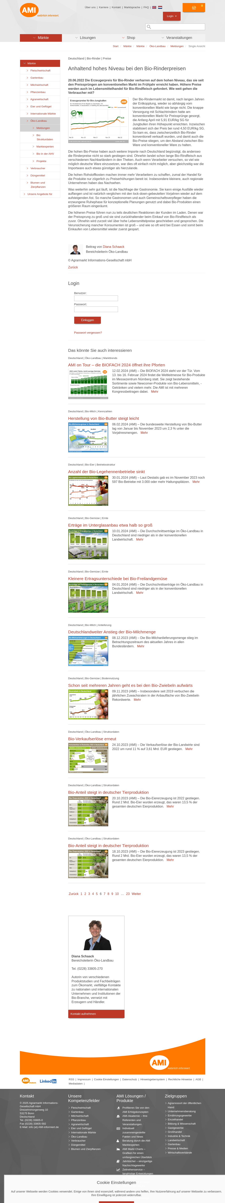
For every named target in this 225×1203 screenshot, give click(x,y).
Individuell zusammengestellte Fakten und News (132, 1132)
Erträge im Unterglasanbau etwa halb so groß (110, 525)
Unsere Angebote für (37, 194)
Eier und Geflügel (39, 106)
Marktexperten (43, 146)
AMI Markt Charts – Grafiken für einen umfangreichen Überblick (136, 1153)
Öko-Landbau (36, 120)
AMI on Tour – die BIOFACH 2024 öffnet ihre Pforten (116, 365)
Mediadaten (76, 1083)
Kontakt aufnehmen (83, 1013)
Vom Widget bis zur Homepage (132, 1188)
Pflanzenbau (36, 92)
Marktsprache (132, 7)
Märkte (29, 63)
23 (128, 894)
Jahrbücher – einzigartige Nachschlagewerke (136, 1163)
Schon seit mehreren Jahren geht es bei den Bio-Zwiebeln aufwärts (130, 685)
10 (117, 894)
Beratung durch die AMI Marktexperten (135, 1142)
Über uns (90, 7)
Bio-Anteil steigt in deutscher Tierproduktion (108, 792)
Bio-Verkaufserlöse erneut (92, 738)
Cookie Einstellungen (106, 1079)
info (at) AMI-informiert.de (44, 1127)
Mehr (153, 391)
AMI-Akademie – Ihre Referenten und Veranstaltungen (133, 1120)
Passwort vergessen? (88, 332)
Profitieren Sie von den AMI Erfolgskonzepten (134, 1109)
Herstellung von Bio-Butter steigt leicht (103, 418)
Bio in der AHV (43, 153)
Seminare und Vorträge (135, 1182)
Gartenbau (34, 77)
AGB (198, 1079)
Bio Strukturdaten (42, 137)
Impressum (84, 1079)
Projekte (39, 161)
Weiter (136, 894)
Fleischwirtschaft (38, 70)
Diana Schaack (113, 246)
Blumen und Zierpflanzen (36, 184)
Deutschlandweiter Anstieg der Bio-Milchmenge (112, 632)
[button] (41, 38)
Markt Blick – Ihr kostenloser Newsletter (134, 1196)
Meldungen (41, 128)
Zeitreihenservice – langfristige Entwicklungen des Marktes (136, 1173)
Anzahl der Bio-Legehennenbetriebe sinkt (106, 471)
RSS (71, 1079)
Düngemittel (35, 175)
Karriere (103, 7)
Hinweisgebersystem (152, 1079)
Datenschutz (129, 1079)
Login (172, 16)
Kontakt (116, 7)
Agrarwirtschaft (37, 99)
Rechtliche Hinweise (180, 1079)
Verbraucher (35, 168)
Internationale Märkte (41, 113)
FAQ (146, 7)
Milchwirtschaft (37, 84)
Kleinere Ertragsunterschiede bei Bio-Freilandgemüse (117, 578)
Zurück (73, 267)
